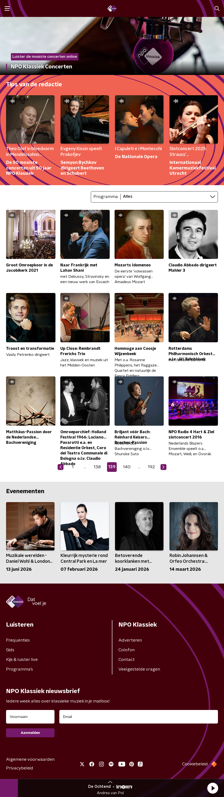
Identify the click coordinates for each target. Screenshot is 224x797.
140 (127, 467)
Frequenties (18, 640)
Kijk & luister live (22, 660)
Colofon (126, 650)
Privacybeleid (19, 768)
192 (151, 467)
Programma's (19, 669)
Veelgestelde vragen (139, 669)
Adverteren (130, 640)
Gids (10, 650)
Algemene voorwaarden (30, 759)
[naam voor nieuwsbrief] (30, 717)
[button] (212, 788)
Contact (126, 660)
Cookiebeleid (195, 764)
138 (97, 467)
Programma (105, 197)
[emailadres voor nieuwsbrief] (138, 717)
